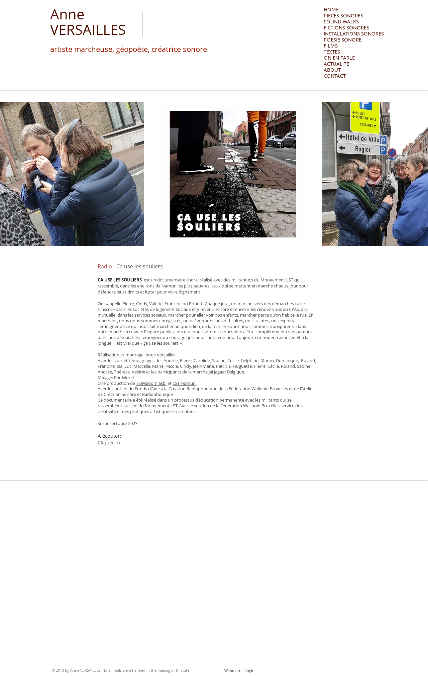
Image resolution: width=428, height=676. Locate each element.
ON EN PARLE (339, 58)
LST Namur (184, 383)
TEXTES (332, 52)
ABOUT (332, 70)
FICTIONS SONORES (346, 27)
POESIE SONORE (342, 39)
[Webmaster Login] (239, 670)
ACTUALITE (336, 64)
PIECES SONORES (343, 15)
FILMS (331, 46)
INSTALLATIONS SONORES (347, 33)
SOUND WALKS (341, 21)
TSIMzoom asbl (151, 383)
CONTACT (335, 76)
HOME (331, 9)
